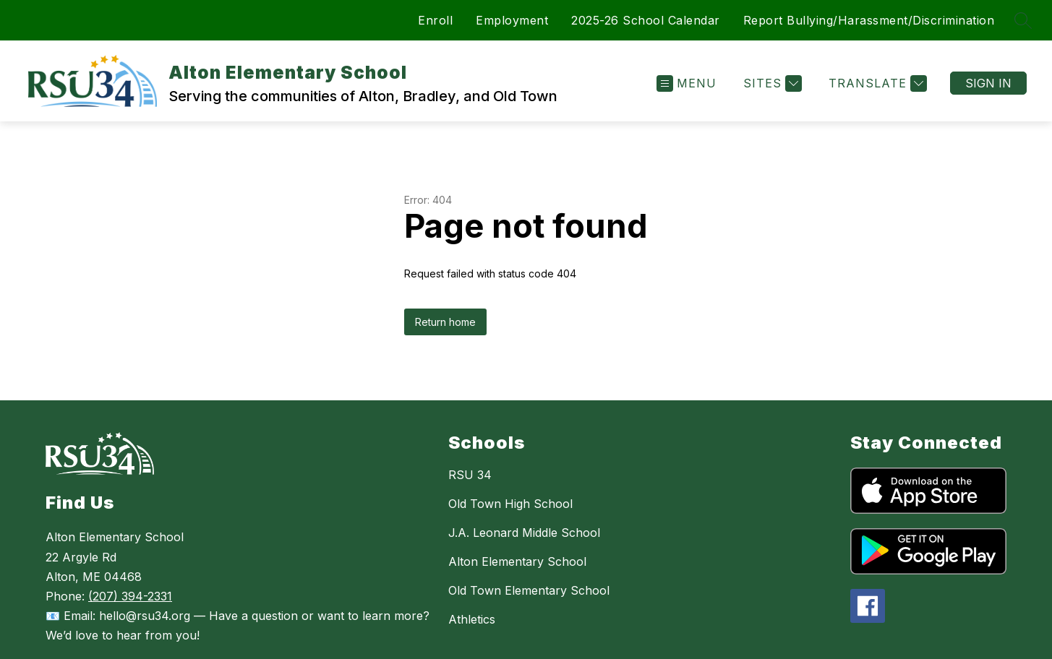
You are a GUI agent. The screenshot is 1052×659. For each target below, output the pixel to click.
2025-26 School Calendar (645, 20)
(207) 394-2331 (130, 596)
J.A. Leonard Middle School (524, 532)
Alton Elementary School (517, 561)
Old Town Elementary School (529, 590)
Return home (445, 322)
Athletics (471, 619)
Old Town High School (510, 503)
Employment (512, 20)
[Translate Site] (876, 83)
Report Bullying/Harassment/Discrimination (869, 20)
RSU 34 (470, 475)
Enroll (435, 20)
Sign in (988, 83)
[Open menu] (687, 83)
